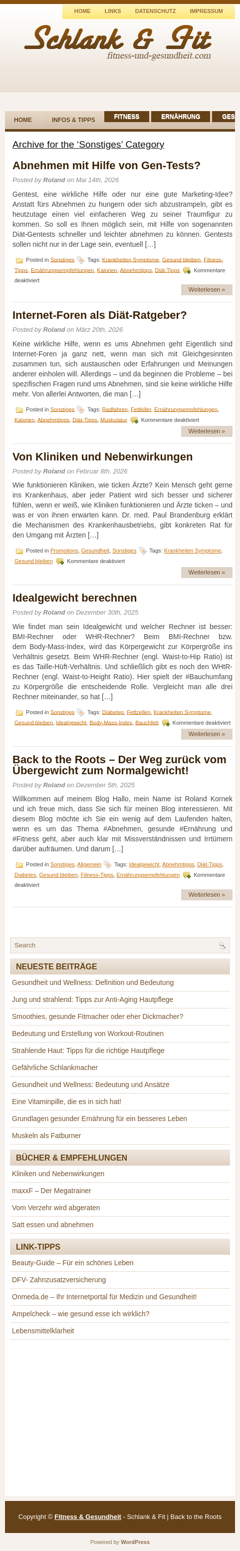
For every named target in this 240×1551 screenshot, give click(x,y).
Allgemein (89, 864)
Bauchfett (146, 722)
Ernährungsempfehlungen (62, 270)
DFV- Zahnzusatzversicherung (59, 1280)
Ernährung (180, 116)
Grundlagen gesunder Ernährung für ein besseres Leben (99, 1119)
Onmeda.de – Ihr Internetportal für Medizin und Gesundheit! (104, 1297)
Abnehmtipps (136, 270)
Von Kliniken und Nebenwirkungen (102, 456)
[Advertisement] (120, 1417)
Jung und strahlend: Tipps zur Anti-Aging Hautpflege (92, 999)
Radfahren (115, 409)
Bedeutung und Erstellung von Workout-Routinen (88, 1033)
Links (113, 11)
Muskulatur (113, 419)
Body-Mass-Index (110, 722)
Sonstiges (62, 259)
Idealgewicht (71, 722)
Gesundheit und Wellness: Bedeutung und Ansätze (91, 1085)
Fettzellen (139, 712)
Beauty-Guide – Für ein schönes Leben (73, 1263)
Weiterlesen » (207, 289)
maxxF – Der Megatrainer (51, 1191)
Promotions (64, 551)
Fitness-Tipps (97, 875)
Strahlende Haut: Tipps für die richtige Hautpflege (88, 1051)
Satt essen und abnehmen (52, 1225)
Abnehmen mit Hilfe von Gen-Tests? (106, 165)
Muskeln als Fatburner (46, 1136)
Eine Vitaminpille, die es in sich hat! (66, 1102)
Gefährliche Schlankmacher (55, 1068)
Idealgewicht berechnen (74, 598)
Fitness (127, 116)
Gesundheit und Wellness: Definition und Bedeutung (93, 982)
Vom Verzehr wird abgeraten (56, 1208)
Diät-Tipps (167, 270)
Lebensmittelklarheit (43, 1331)
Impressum (206, 11)
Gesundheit (95, 551)
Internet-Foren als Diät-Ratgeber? (99, 315)
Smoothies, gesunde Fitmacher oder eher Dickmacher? (97, 1016)
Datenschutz (155, 11)
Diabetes (113, 712)
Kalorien (107, 270)
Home (82, 11)
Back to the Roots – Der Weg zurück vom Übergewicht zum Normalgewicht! (119, 765)
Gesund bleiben (181, 259)
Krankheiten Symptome (130, 259)
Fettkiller (141, 409)
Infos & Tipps (73, 120)
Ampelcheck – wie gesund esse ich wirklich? (80, 1314)
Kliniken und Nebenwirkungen (58, 1174)
